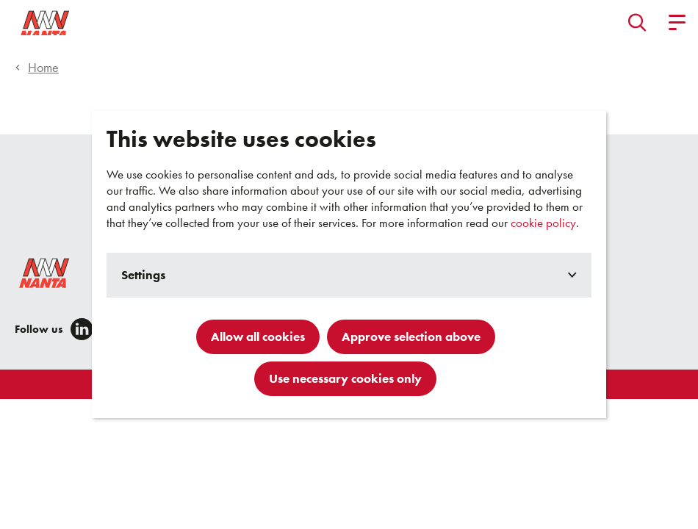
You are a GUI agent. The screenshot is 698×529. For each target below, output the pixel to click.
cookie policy (543, 223)
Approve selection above (411, 336)
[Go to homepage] (76, 22)
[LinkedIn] (82, 329)
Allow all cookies (258, 336)
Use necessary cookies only (345, 378)
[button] (637, 22)
